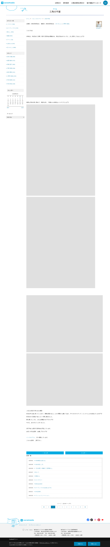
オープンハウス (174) (12, 28)
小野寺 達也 (66, 23)
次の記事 (83, 453)
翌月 (22, 107)
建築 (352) (9, 35)
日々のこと (59, 23)
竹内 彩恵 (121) (11, 80)
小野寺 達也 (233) (11, 76)
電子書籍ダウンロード (94, 3)
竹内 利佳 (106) (11, 83)
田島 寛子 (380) (11, 64)
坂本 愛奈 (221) (11, 72)
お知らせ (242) (11, 43)
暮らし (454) (10, 32)
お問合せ (58, 3)
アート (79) (10, 39)
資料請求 (66, 3)
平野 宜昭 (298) (11, 68)
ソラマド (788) (11, 24)
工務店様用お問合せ (77, 3)
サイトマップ (23, 525)
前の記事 (46, 453)
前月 (8, 107)
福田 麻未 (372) (11, 60)
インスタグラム (30, 437)
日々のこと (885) (11, 47)
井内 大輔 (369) (11, 56)
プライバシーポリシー (35, 525)
